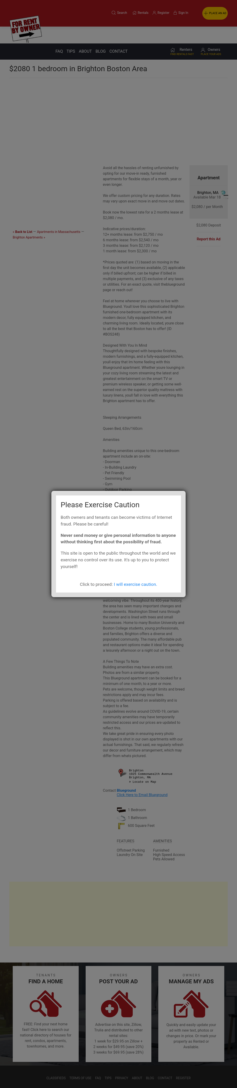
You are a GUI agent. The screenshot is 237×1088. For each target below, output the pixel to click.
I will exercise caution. (135, 584)
